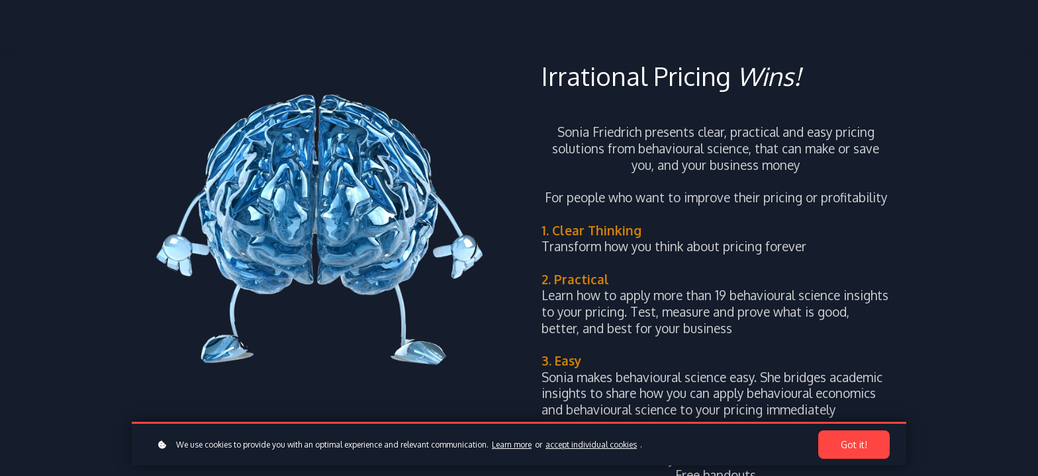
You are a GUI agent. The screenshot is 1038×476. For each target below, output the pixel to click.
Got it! (854, 444)
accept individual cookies (591, 445)
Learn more (512, 445)
